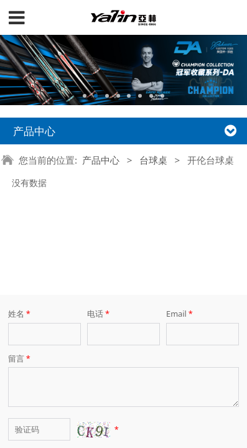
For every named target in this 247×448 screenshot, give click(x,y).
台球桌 (153, 160)
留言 (20, 301)
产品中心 (100, 160)
